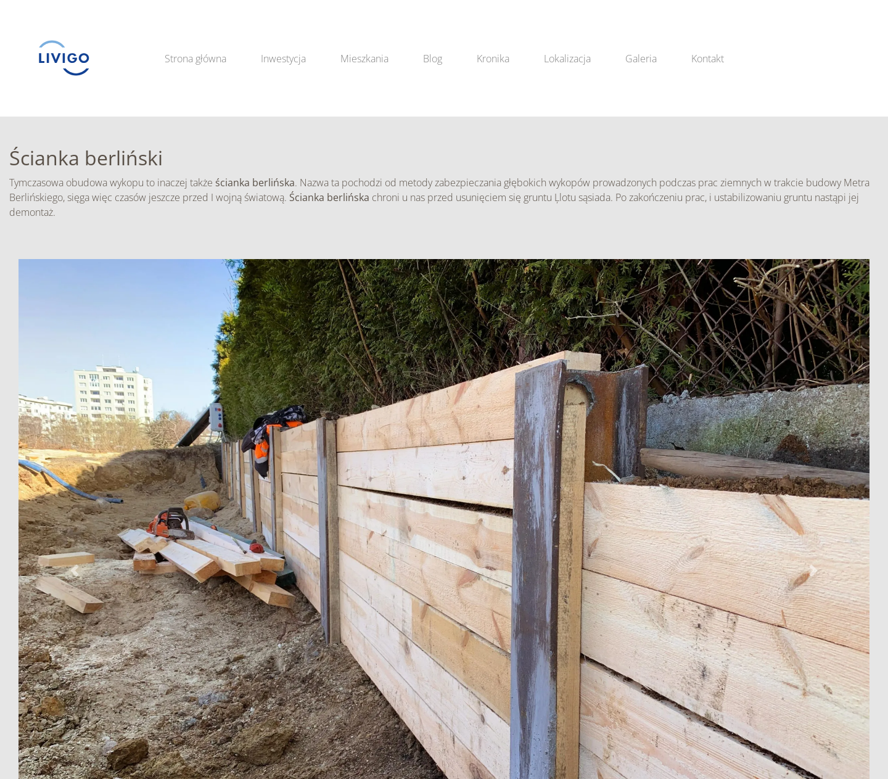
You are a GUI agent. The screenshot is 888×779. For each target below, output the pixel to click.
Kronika (493, 58)
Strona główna (195, 58)
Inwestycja (283, 58)
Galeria (641, 58)
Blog (432, 58)
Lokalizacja (567, 58)
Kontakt (707, 58)
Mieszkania (364, 58)
